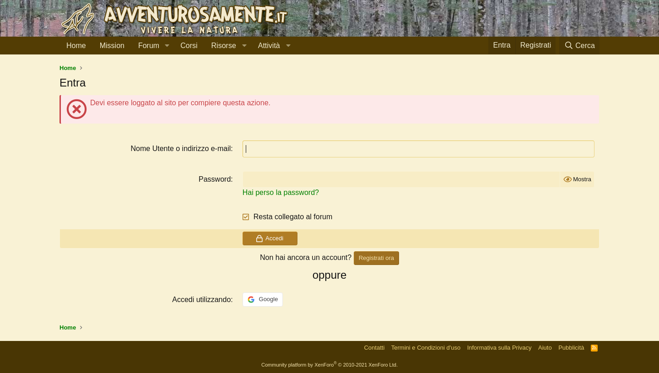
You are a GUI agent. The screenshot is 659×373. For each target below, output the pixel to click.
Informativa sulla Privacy (499, 347)
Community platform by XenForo (329, 365)
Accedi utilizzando (201, 299)
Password (215, 179)
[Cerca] (579, 45)
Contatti (374, 347)
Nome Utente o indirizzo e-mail (181, 148)
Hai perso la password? (281, 192)
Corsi (188, 45)
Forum (148, 45)
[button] (166, 45)
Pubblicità (571, 347)
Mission (112, 45)
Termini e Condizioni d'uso (425, 347)
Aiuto (545, 347)
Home (76, 45)
